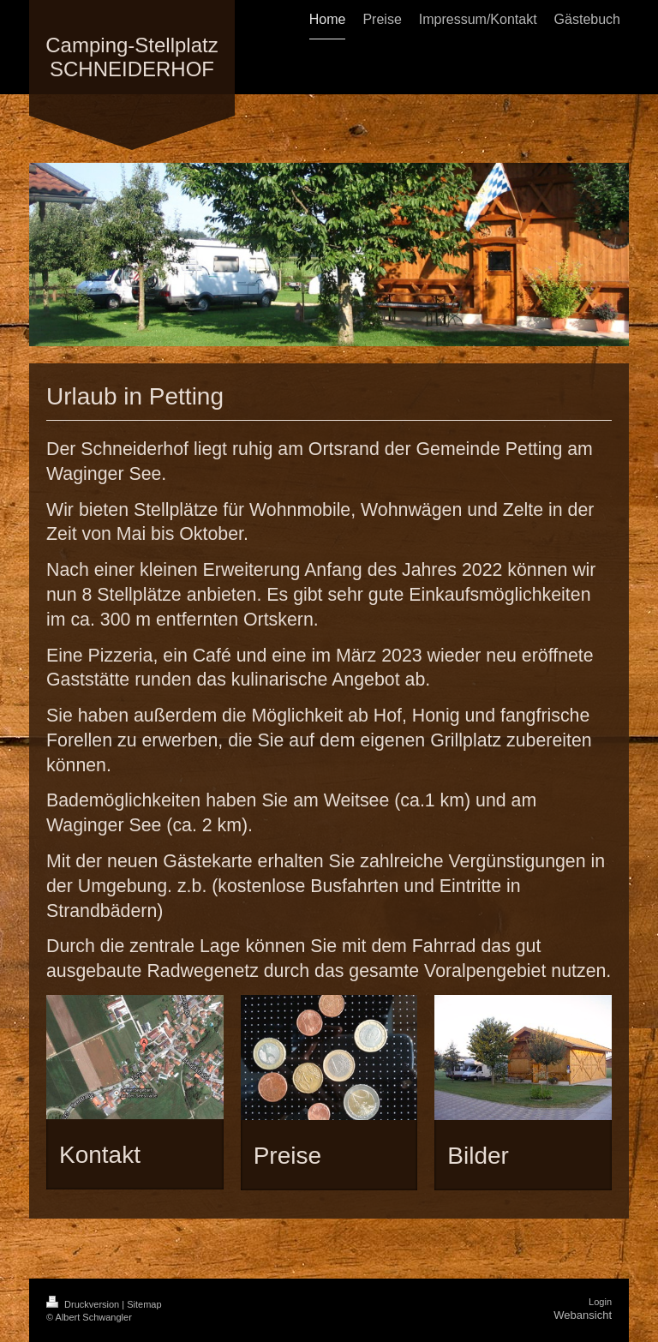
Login (600, 1302)
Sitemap (144, 1304)
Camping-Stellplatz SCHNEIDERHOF (131, 57)
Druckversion (84, 1304)
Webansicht (582, 1315)
